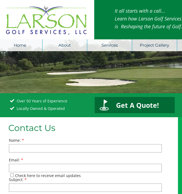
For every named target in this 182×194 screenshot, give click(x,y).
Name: (16, 140)
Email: (16, 159)
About (64, 45)
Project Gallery (154, 45)
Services (110, 45)
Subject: (18, 179)
